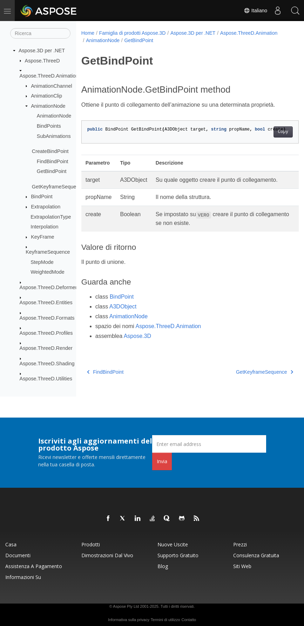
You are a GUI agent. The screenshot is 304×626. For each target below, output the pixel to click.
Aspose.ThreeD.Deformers (50, 287)
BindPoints (49, 126)
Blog (162, 566)
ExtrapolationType (51, 216)
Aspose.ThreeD (42, 60)
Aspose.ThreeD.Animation (49, 76)
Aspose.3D (137, 336)
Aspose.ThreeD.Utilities (46, 378)
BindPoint (42, 196)
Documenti (18, 555)
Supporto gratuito (177, 555)
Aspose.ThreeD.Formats (47, 317)
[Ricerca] (40, 33)
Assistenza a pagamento (33, 566)
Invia (162, 461)
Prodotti (90, 544)
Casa (10, 544)
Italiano (255, 10)
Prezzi (240, 544)
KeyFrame (42, 237)
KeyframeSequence (48, 252)
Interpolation (44, 226)
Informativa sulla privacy (128, 620)
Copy (268, 131)
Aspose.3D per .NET (42, 50)
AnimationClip (46, 96)
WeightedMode (48, 272)
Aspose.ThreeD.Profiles (46, 333)
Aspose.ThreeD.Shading (47, 363)
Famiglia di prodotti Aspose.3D (132, 33)
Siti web (242, 566)
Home (87, 33)
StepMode (42, 262)
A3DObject (122, 306)
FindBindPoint (52, 161)
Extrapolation (45, 206)
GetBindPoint (52, 171)
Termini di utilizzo (165, 620)
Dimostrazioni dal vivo (107, 555)
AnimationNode (48, 106)
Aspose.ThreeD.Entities (46, 302)
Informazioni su (23, 577)
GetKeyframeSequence (58, 186)
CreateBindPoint (50, 151)
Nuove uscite (172, 544)
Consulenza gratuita (256, 555)
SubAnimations (54, 136)
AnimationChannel (51, 85)
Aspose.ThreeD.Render (46, 348)
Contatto (188, 620)
